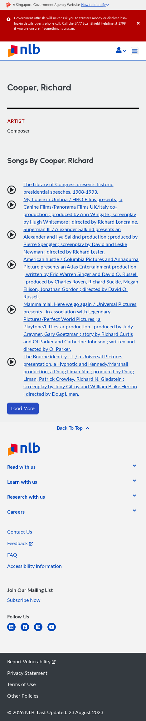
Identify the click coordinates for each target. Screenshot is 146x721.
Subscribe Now (24, 600)
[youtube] (54, 631)
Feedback (20, 543)
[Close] (140, 17)
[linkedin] (14, 631)
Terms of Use (21, 684)
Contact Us (19, 531)
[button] (121, 51)
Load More (23, 408)
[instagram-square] (40, 631)
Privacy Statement (27, 673)
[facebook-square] (27, 631)
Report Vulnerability (31, 661)
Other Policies (22, 695)
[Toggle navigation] (135, 51)
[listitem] (21, 468)
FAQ (12, 554)
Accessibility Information (34, 566)
